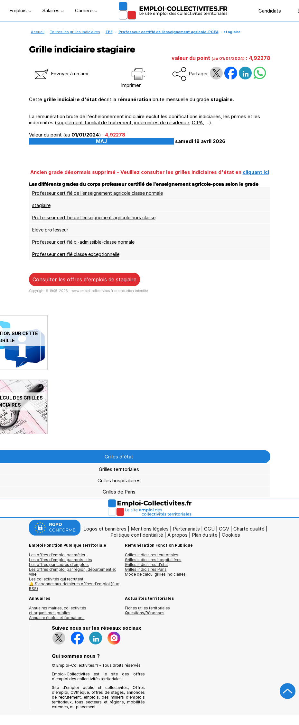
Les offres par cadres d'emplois (59, 564)
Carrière (86, 10)
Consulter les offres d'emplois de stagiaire (84, 279)
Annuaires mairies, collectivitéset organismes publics (57, 610)
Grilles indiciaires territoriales (151, 554)
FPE (109, 32)
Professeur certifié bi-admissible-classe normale (83, 242)
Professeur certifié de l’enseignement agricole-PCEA (168, 32)
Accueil (37, 32)
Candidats (266, 10)
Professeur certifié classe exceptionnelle (75, 254)
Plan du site (205, 535)
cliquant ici (256, 172)
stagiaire (41, 205)
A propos (177, 535)
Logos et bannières (104, 529)
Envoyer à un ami (60, 74)
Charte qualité (249, 529)
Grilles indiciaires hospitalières (153, 559)
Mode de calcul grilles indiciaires (155, 574)
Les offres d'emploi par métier (57, 554)
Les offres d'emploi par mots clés (60, 559)
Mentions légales (150, 529)
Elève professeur (50, 229)
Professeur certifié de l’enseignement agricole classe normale (97, 193)
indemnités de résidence (161, 122)
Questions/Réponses (144, 612)
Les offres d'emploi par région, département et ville (72, 572)
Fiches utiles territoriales (147, 608)
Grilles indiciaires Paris (146, 569)
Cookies (231, 535)
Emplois (20, 10)
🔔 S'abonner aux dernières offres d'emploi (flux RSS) (74, 586)
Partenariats (186, 529)
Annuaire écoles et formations (57, 617)
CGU (209, 529)
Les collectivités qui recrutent (56, 579)
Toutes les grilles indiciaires (75, 32)
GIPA (197, 122)
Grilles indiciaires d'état (146, 564)
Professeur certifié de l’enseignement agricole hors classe (93, 217)
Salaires (53, 10)
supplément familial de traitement (94, 122)
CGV (224, 529)
